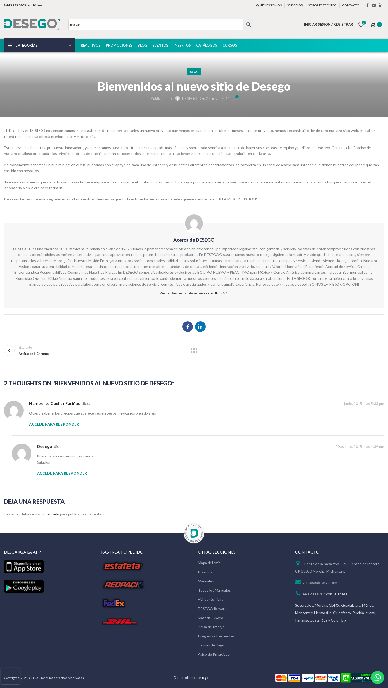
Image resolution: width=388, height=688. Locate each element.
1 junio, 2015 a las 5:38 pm (362, 403)
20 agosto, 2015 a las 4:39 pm (359, 446)
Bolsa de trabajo (211, 626)
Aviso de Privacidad (214, 654)
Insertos (205, 572)
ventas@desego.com (320, 582)
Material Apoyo (210, 617)
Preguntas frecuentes (216, 636)
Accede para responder (54, 424)
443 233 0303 (314, 594)
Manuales (206, 581)
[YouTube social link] (374, 5)
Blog (194, 72)
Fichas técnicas (210, 599)
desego (44, 446)
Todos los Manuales (214, 590)
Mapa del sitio (209, 562)
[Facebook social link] (367, 5)
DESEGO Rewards (213, 608)
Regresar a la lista (194, 350)
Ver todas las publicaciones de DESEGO (194, 293)
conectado (50, 514)
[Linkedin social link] (381, 5)
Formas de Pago (211, 645)
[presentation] (10, 676)
